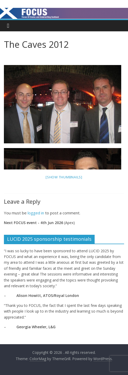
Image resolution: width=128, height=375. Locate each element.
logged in (36, 212)
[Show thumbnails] (64, 177)
